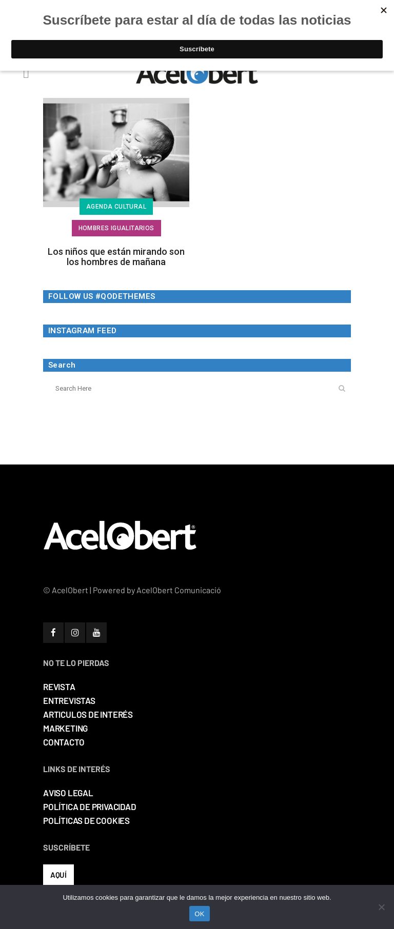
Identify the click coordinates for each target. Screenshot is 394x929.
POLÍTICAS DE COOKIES (86, 820)
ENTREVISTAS (69, 700)
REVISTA (59, 686)
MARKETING (65, 728)
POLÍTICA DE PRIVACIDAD (89, 806)
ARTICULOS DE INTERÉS (88, 714)
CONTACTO (63, 742)
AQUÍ (58, 874)
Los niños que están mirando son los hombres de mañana (116, 256)
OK (199, 914)
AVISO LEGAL (68, 792)
